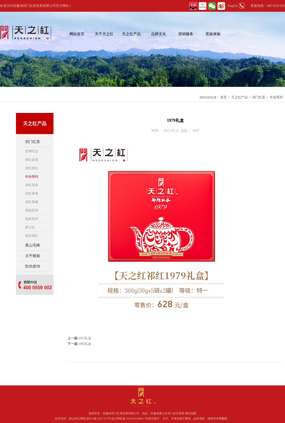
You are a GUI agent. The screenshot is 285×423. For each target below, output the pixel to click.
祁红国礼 (31, 168)
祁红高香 (31, 185)
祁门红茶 (258, 97)
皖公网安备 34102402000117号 (130, 418)
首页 (223, 97)
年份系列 (276, 97)
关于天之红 (104, 34)
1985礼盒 (84, 344)
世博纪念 (31, 151)
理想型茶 (31, 210)
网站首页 (76, 34)
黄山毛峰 (32, 245)
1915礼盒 (84, 338)
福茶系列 (31, 219)
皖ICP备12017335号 (99, 418)
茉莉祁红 (31, 236)
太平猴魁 (32, 256)
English (233, 6)
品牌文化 (158, 34)
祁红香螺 (31, 202)
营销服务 (185, 34)
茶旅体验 (212, 34)
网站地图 (190, 413)
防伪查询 (32, 266)
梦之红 (30, 227)
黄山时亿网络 (78, 418)
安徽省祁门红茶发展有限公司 (121, 413)
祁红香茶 (31, 193)
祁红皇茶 (31, 160)
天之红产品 (131, 34)
